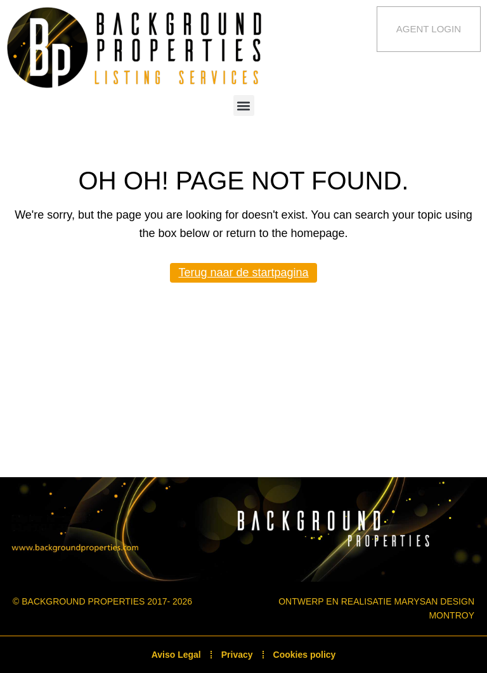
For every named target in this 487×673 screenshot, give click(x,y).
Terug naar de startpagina (243, 272)
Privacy (237, 655)
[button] (243, 105)
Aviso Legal (176, 655)
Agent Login (428, 28)
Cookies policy (304, 655)
